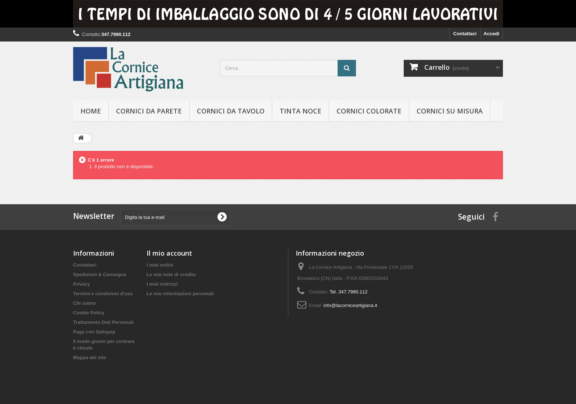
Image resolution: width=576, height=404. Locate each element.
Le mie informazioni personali (180, 293)
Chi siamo (84, 303)
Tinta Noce (300, 111)
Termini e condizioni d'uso (103, 293)
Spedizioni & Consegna (99, 274)
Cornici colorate (369, 111)
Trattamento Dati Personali (103, 322)
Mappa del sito (89, 357)
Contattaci (465, 33)
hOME (90, 111)
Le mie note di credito (171, 274)
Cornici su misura (450, 111)
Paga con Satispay (94, 332)
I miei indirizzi (162, 284)
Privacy (81, 284)
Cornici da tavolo (230, 111)
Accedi (491, 33)
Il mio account (169, 253)
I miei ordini (160, 265)
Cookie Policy (88, 312)
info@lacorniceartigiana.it (350, 305)
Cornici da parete (149, 111)
